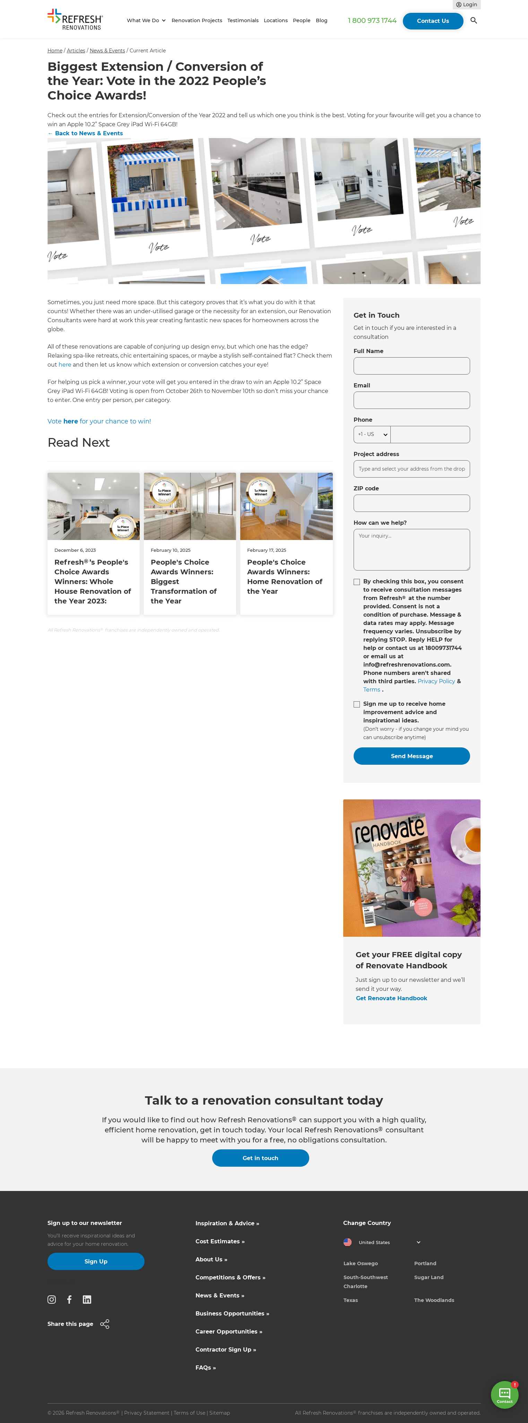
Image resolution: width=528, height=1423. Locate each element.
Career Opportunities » (229, 1331)
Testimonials (243, 20)
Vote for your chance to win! (99, 421)
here (65, 364)
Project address (376, 454)
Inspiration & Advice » (227, 1223)
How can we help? (380, 523)
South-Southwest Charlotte (366, 1281)
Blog (322, 20)
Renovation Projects (197, 20)
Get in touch (260, 1158)
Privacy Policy (436, 681)
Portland (425, 1263)
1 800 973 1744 (372, 20)
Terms (371, 689)
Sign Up (96, 1261)
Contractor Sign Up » (226, 1349)
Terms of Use (189, 1413)
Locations (276, 20)
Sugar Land (429, 1277)
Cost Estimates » (220, 1241)
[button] (145, 20)
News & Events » (220, 1295)
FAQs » (206, 1367)
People (302, 20)
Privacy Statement (147, 1413)
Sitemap (219, 1413)
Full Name (368, 351)
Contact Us (433, 21)
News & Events (107, 51)
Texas (351, 1300)
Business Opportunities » (232, 1313)
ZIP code (366, 488)
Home (54, 51)
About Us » (211, 1259)
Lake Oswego (361, 1263)
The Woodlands (434, 1300)
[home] (78, 21)
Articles (76, 51)
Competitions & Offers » (231, 1277)
